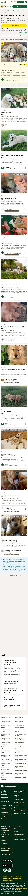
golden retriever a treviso (6, 722)
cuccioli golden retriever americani (6, 760)
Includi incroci (21, 35)
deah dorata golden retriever (20, 747)
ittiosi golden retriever (21, 770)
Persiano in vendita (19, 810)
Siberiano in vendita (19, 813)
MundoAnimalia (7, 878)
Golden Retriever (6, 35)
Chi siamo (16, 829)
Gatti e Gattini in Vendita (19, 792)
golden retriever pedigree (19, 730)
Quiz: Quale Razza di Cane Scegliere (7, 849)
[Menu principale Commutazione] (2, 2)
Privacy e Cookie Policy (8, 889)
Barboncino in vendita (5, 802)
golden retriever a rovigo (6, 747)
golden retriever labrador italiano (19, 726)
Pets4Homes (4, 876)
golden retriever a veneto (6, 718)
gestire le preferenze (8, 891)
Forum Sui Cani (5, 843)
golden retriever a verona (6, 730)
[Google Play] (7, 860)
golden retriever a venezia (6, 739)
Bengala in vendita (19, 805)
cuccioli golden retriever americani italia (6, 773)
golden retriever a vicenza (6, 726)
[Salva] (25, 79)
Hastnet (12, 876)
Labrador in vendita (6, 805)
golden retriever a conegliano (6, 756)
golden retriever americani (19, 774)
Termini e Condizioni (19, 839)
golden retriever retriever (19, 751)
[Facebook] (5, 870)
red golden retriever (20, 777)
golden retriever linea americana (21, 760)
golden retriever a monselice (6, 743)
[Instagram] (9, 870)
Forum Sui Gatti (5, 846)
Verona (14, 35)
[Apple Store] (7, 865)
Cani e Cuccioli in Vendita (5, 793)
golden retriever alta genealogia (20, 734)
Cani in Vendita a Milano (5, 831)
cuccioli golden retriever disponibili (20, 739)
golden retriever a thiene (6, 734)
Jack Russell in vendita (5, 817)
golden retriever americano (19, 722)
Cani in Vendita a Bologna (5, 839)
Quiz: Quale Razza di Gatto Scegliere (7, 853)
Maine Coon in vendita (18, 796)
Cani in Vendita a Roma (5, 835)
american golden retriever (19, 743)
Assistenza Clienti (19, 834)
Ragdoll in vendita (19, 802)
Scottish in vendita (19, 807)
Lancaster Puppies (8, 880)
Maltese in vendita (6, 821)
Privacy (16, 831)
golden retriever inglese (5, 764)
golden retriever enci (20, 763)
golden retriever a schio (6, 751)
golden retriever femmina (5, 778)
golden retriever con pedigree (20, 767)
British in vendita (18, 799)
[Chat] (14, 2)
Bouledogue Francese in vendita (6, 813)
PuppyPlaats (19, 876)
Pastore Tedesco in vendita (6, 809)
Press (15, 837)
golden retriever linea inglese (21, 756)
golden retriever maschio (19, 718)
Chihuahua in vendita (4, 798)
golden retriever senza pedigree (5, 768)
